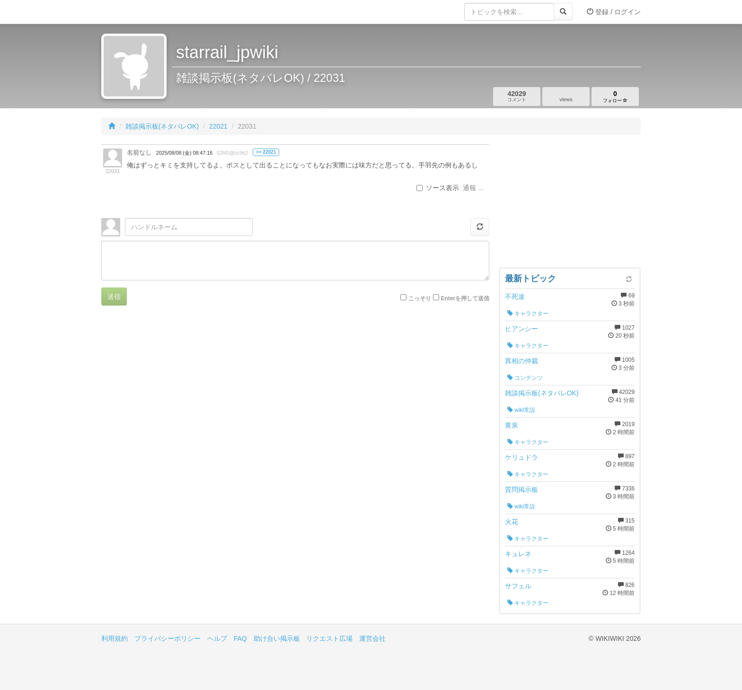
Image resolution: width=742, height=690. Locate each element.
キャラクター (527, 313)
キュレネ (518, 554)
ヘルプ (217, 638)
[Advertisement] (570, 203)
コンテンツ (525, 378)
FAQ (240, 638)
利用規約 (114, 638)
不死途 (515, 296)
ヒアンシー (521, 328)
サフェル (518, 586)
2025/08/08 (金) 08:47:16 (184, 153)
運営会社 (372, 638)
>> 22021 (266, 152)
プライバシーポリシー (167, 638)
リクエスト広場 (329, 638)
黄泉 (511, 425)
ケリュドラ (521, 457)
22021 (218, 126)
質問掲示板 (521, 489)
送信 (114, 296)
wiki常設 (521, 410)
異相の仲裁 (521, 361)
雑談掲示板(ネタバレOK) (162, 126)
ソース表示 (437, 188)
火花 (511, 521)
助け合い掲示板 (277, 638)
